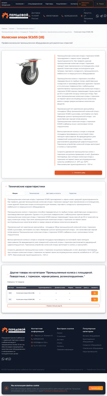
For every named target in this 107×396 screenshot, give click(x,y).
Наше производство (90, 352)
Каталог (12, 28)
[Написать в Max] (9, 360)
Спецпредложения (35, 4)
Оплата (59, 343)
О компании (61, 336)
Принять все (96, 388)
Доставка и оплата (53, 193)
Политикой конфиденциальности (55, 391)
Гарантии (72, 193)
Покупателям (61, 4)
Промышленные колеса (25, 28)
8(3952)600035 (71, 16)
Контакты (74, 4)
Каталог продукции (7, 4)
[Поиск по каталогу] (100, 4)
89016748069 (52, 16)
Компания (20, 4)
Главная (4, 28)
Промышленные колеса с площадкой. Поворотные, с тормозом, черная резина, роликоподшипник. (37, 32)
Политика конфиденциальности (71, 369)
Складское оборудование (92, 345)
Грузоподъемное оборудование (89, 340)
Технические (34, 193)
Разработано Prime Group (96, 369)
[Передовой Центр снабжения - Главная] (15, 16)
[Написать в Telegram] (101, 15)
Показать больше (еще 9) (53, 306)
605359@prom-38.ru (40, 342)
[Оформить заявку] (85, 4)
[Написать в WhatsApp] (97, 15)
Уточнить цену (78, 173)
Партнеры (49, 4)
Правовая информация (65, 349)
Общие (15, 193)
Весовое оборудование (91, 336)
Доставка (60, 339)
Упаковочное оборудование (93, 348)
